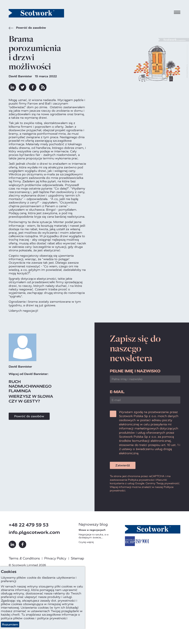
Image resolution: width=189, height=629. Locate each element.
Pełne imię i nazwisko (135, 371)
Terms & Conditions (24, 558)
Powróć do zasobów (27, 28)
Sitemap (77, 558)
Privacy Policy (55, 558)
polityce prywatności (52, 618)
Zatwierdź (122, 465)
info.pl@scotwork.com (34, 532)
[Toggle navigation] (177, 12)
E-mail (117, 391)
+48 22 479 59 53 (29, 525)
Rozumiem (10, 624)
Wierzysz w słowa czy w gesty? (31, 398)
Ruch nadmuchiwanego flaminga (30, 386)
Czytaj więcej (86, 542)
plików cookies (24, 618)
